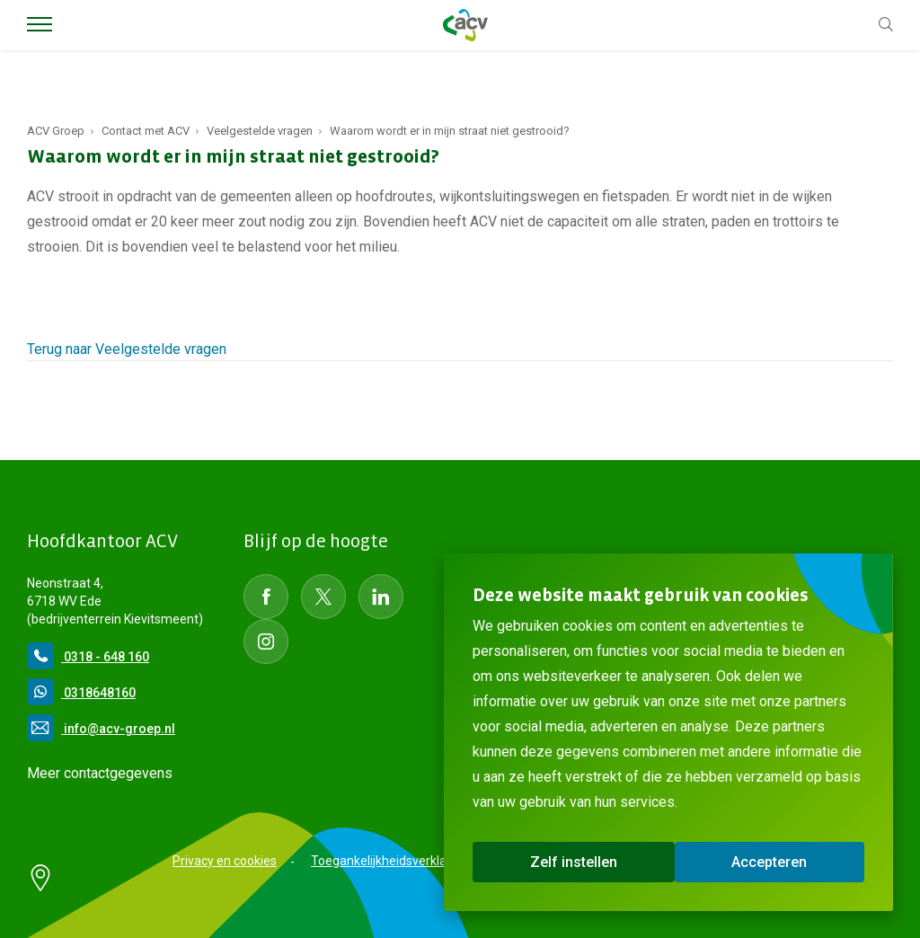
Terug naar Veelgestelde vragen (126, 349)
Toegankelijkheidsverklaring (389, 861)
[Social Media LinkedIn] (380, 596)
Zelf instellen (573, 862)
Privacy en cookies (224, 861)
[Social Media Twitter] (323, 596)
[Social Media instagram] (265, 641)
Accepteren (769, 862)
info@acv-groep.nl (101, 728)
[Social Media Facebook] (265, 596)
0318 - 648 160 (88, 657)
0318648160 (81, 693)
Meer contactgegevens (99, 773)
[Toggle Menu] (39, 24)
